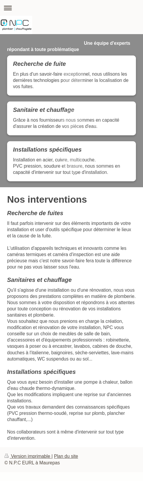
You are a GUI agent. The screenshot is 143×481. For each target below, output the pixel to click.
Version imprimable (27, 456)
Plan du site (66, 456)
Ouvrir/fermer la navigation (71, 7)
